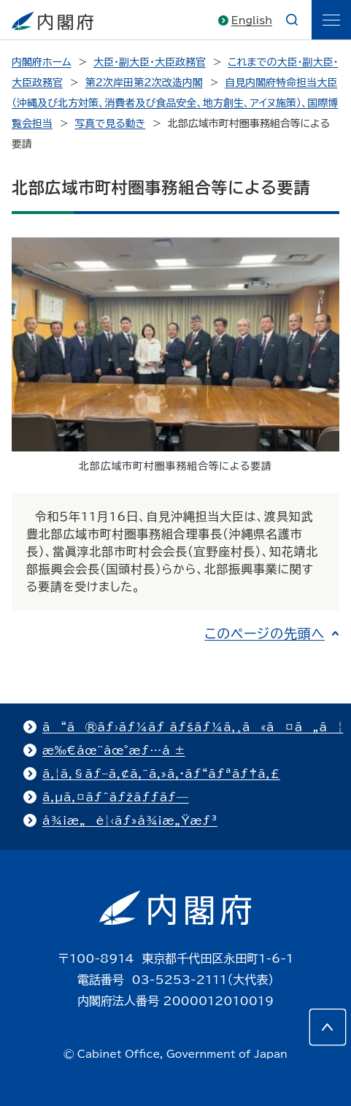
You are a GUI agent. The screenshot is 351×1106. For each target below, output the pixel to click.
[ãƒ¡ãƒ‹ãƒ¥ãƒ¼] (331, 19)
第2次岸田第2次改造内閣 (143, 82)
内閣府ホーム (41, 62)
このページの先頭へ (264, 633)
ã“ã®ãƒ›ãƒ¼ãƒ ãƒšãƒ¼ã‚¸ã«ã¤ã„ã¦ (192, 727)
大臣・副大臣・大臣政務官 (149, 62)
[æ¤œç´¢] (292, 19)
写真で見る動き (109, 123)
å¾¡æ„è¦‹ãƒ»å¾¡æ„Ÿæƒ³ (129, 820)
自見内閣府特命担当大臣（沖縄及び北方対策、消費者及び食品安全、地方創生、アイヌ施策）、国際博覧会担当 (175, 103)
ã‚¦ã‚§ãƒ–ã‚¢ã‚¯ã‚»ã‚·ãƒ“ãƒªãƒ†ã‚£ (161, 773)
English (251, 20)
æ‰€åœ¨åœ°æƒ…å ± (113, 750)
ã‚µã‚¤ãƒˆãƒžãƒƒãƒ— (115, 797)
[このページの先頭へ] (327, 1027)
